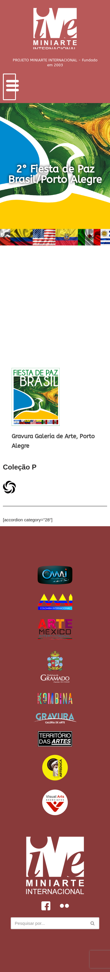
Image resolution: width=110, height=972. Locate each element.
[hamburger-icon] (9, 87)
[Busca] (48, 923)
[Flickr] (64, 905)
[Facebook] (45, 905)
